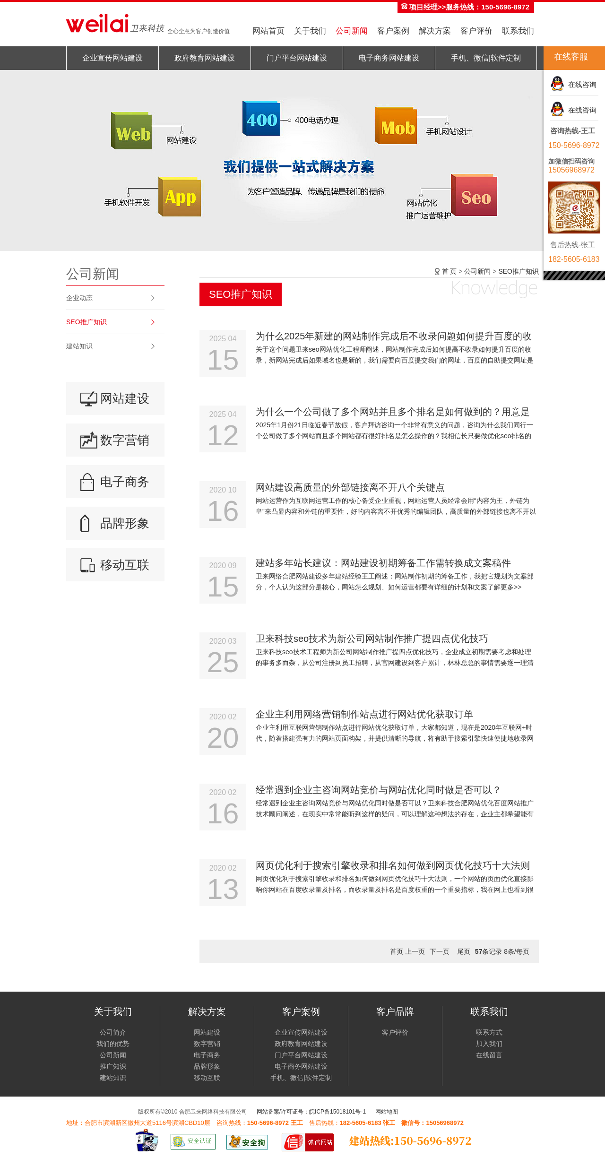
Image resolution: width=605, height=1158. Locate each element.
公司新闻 (352, 30)
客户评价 (476, 30)
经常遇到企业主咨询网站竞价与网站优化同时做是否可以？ (378, 790)
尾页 (463, 951)
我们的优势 (113, 1043)
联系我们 (518, 30)
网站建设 (124, 398)
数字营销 (124, 440)
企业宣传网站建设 (112, 58)
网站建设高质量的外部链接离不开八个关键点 (350, 487)
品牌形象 (124, 523)
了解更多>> (504, 587)
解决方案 (435, 30)
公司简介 (113, 1032)
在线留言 (489, 1055)
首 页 (449, 271)
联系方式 (489, 1032)
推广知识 (113, 1066)
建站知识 (79, 346)
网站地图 (386, 1111)
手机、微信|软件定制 (486, 58)
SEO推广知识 (86, 322)
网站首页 (268, 30)
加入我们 (489, 1043)
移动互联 (124, 565)
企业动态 (79, 298)
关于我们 (310, 30)
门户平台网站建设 (297, 58)
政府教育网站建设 (204, 58)
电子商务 (124, 482)
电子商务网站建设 (389, 58)
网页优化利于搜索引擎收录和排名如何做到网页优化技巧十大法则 (393, 865)
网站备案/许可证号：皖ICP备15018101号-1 (311, 1111)
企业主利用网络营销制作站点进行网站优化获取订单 (364, 714)
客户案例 (393, 30)
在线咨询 (580, 84)
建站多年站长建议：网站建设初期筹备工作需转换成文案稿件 (383, 563)
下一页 (439, 951)
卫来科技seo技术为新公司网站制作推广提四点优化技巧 (372, 638)
